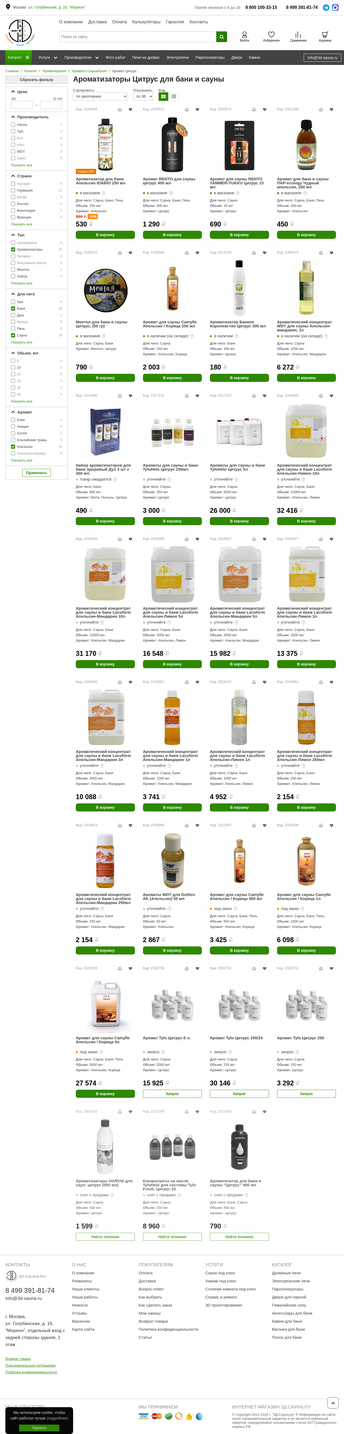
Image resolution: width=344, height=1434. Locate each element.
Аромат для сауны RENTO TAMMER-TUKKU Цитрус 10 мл (237, 183)
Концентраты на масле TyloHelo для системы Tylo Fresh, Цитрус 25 (169, 1185)
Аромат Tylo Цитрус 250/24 (236, 1038)
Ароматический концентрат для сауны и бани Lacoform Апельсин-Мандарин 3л (103, 755)
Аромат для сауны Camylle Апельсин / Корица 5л (103, 1040)
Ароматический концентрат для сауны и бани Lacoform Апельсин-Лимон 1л (237, 755)
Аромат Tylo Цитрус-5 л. (167, 1038)
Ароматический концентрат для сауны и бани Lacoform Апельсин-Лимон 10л (304, 469)
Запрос (172, 1094)
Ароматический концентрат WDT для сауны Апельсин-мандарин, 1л (304, 326)
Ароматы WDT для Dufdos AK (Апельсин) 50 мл (169, 896)
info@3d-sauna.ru (322, 58)
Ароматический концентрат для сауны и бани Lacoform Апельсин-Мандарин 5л (237, 612)
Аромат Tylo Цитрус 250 (300, 1038)
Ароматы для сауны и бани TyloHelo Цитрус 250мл (170, 467)
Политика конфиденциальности (31, 1372)
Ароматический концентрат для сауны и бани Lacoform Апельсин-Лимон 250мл (304, 755)
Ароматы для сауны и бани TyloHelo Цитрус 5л (237, 467)
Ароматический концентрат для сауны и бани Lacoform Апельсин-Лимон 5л (170, 612)
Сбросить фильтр (36, 80)
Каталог (30, 71)
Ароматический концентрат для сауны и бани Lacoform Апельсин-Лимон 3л (304, 612)
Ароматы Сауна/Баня (89, 71)
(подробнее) (57, 1418)
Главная (12, 71)
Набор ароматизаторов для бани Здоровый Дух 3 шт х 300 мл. (103, 469)
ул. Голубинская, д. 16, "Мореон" (56, 7)
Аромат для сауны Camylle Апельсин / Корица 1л (304, 896)
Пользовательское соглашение (30, 1365)
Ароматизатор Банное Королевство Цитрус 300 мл (238, 324)
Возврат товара (18, 1359)
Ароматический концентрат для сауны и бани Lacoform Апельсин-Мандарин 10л (103, 612)
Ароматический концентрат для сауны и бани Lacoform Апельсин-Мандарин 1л (170, 755)
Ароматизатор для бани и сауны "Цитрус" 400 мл (235, 1183)
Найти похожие (105, 1237)
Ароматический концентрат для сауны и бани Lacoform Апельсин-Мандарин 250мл (103, 898)
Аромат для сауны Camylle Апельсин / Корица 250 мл (170, 324)
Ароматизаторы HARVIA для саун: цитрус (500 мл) (104, 1183)
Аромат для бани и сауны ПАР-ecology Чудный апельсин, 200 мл (303, 183)
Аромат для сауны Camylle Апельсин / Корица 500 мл (237, 896)
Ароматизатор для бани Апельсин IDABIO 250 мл (100, 181)
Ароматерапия (54, 71)
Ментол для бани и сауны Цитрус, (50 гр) (101, 324)
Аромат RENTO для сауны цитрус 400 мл (169, 181)
